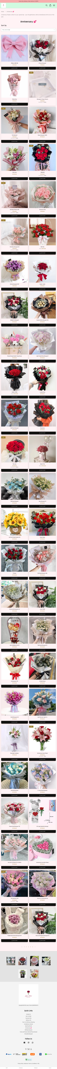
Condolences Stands (28, 1024)
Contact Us (28, 1014)
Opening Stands (28, 1026)
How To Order (28, 1016)
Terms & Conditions (33, 1063)
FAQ (38, 1063)
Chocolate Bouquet (28, 1034)
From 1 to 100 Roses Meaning (28, 1022)
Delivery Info (28, 1020)
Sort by (4, 25)
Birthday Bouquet (28, 1030)
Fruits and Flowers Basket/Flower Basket (28, 1032)
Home (2, 11)
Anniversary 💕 (28, 1028)
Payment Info (28, 1018)
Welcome (26, 1063)
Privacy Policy (20, 1063)
